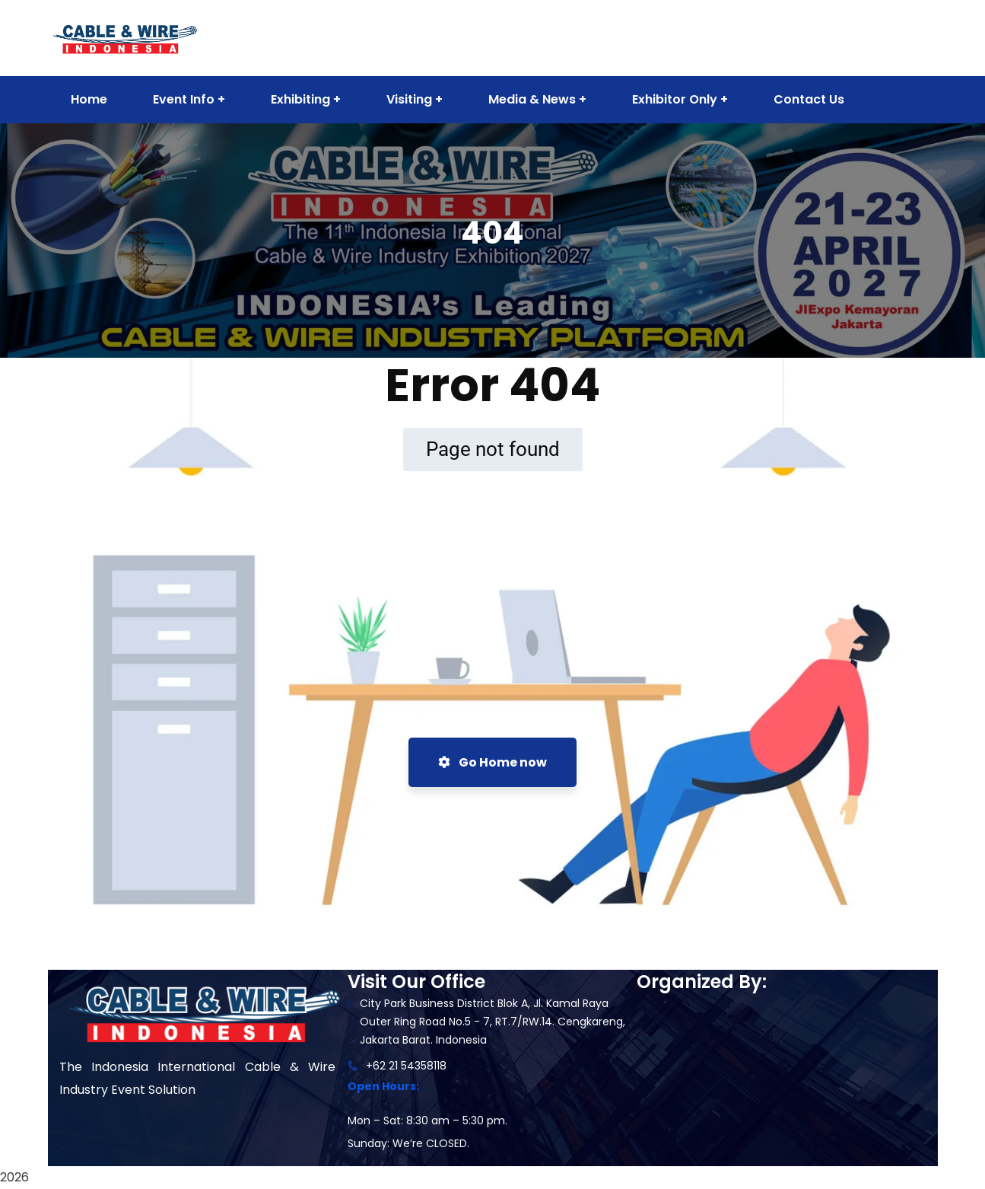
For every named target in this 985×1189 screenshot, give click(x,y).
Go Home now (492, 762)
